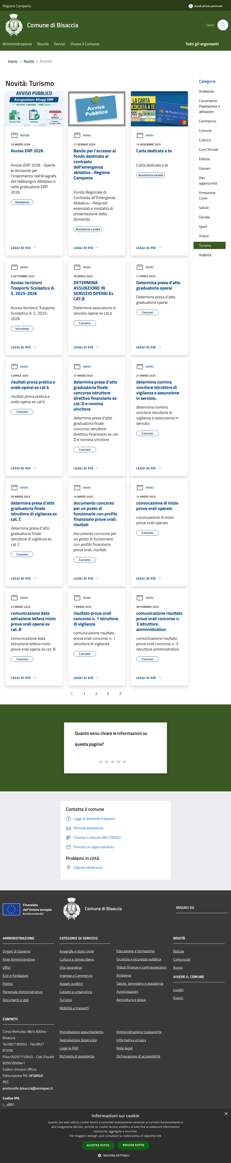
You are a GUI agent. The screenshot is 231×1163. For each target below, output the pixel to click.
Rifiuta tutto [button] (133, 1145)
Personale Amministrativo (23, 991)
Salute (204, 207)
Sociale (204, 217)
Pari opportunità (208, 180)
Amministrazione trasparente (139, 1032)
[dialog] (115, 1136)
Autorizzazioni (127, 991)
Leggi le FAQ (69, 1048)
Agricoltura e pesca (131, 999)
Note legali (124, 1048)
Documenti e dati (16, 1000)
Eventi (178, 998)
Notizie (20, 135)
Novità (29, 61)
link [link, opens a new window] (159, 1136)
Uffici (7, 967)
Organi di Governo (16, 951)
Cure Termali (208, 149)
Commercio (207, 121)
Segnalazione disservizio (78, 1040)
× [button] (226, 1114)
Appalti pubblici (71, 983)
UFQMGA (36, 1075)
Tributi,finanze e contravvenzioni (141, 967)
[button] (115, 1155)
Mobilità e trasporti (74, 1008)
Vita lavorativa (71, 967)
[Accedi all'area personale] (205, 6)
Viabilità (205, 255)
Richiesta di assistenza (77, 1056)
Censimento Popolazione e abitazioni (209, 106)
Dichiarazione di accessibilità (138, 1056)
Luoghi (178, 989)
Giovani (204, 168)
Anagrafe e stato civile (77, 951)
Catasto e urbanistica (76, 991)
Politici (8, 983)
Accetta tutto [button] (98, 1145)
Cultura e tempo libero (77, 959)
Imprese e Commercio (76, 975)
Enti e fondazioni (15, 975)
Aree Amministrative (19, 959)
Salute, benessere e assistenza (139, 983)
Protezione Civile (207, 195)
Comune (205, 130)
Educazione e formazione (135, 951)
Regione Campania (17, 6)
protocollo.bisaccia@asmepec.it (28, 1088)
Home (12, 61)
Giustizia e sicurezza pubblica (138, 959)
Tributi (204, 236)
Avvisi (82, 135)
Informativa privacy (131, 1040)
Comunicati (182, 959)
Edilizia (204, 159)
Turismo (205, 245)
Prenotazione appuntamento (81, 1032)
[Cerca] (222, 25)
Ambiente (206, 91)
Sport (203, 226)
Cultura (204, 140)
